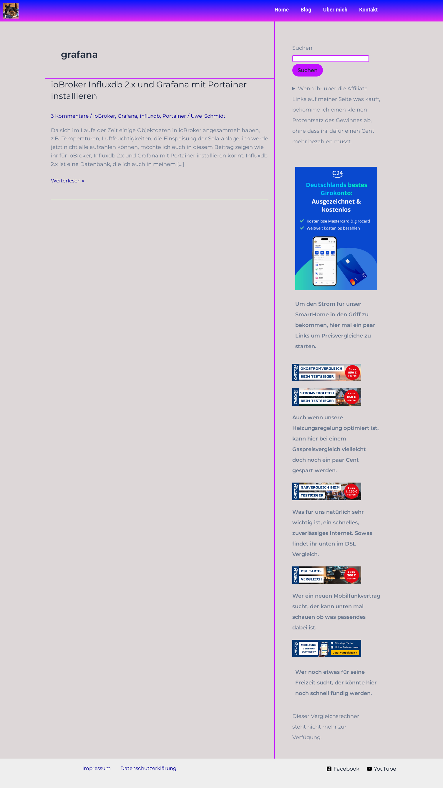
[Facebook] (342, 769)
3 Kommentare (71, 116)
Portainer (181, 116)
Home (282, 9)
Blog (306, 9)
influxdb (155, 116)
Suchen (302, 48)
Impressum (97, 768)
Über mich (335, 9)
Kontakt (368, 9)
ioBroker (107, 116)
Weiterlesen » (69, 180)
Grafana (131, 116)
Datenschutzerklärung (147, 768)
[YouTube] (381, 769)
